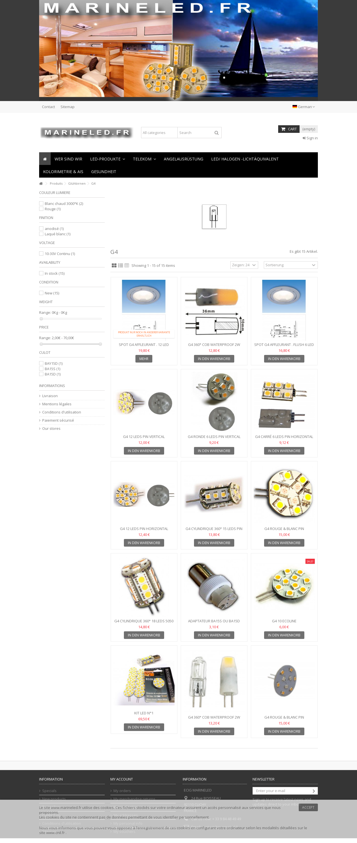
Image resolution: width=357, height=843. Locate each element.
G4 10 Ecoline (284, 620)
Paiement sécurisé (58, 420)
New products (54, 799)
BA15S (52, 368)
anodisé (54, 228)
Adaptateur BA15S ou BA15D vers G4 (214, 623)
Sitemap (68, 106)
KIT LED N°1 (143, 712)
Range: (45, 312)
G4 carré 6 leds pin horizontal (284, 436)
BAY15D (54, 363)
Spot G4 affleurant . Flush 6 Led (284, 344)
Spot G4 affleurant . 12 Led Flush (144, 347)
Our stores (51, 428)
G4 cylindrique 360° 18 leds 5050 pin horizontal (143, 623)
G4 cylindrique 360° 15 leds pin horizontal (214, 531)
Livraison (50, 395)
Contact (48, 106)
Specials (49, 790)
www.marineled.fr (66, 807)
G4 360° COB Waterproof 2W (214, 344)
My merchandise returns (134, 799)
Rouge (53, 208)
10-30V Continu (60, 253)
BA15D (53, 374)
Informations (52, 385)
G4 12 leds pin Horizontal (144, 528)
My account (121, 779)
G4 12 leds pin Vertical (144, 436)
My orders (122, 790)
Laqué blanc (57, 233)
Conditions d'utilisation (61, 412)
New (52, 293)
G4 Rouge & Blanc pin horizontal (284, 531)
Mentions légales (57, 404)
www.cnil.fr (56, 832)
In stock (54, 273)
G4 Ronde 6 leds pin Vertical (214, 436)
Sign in (310, 137)
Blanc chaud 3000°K (64, 203)
